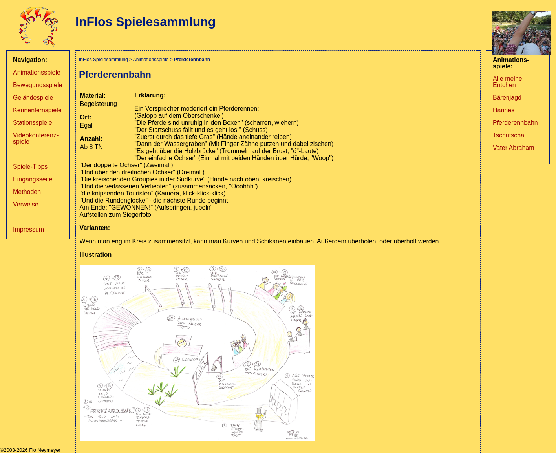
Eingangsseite (33, 179)
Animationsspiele (36, 72)
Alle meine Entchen (507, 81)
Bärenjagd (507, 97)
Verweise (25, 204)
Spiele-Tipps (30, 166)
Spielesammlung (110, 59)
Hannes (503, 110)
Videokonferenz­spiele (36, 138)
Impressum (28, 229)
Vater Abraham (513, 147)
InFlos (85, 59)
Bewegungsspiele (37, 85)
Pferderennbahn (515, 122)
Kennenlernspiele (37, 110)
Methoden (27, 191)
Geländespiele (33, 97)
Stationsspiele (32, 122)
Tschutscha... (511, 135)
